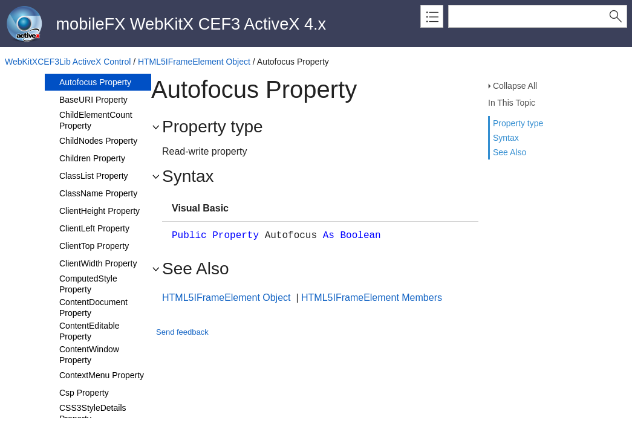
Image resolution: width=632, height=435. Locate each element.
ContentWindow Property (89, 354)
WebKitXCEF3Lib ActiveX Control (68, 61)
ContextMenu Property (101, 375)
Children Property (92, 158)
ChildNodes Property (98, 141)
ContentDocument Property (93, 307)
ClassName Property (98, 193)
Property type (518, 123)
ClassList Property (93, 176)
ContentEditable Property (89, 331)
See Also (509, 152)
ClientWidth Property (98, 263)
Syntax (506, 138)
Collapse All (515, 86)
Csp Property (84, 393)
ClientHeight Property (99, 211)
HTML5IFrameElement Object (194, 61)
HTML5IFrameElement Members (371, 297)
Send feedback (182, 332)
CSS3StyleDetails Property (92, 413)
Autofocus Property (95, 82)
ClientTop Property (94, 246)
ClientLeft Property (94, 228)
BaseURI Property (93, 100)
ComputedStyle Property (88, 284)
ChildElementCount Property (95, 120)
